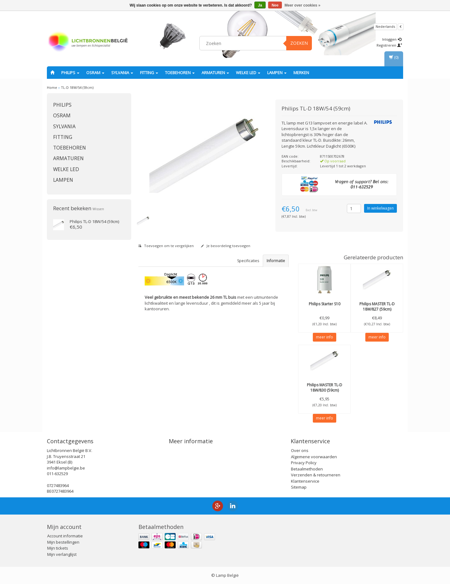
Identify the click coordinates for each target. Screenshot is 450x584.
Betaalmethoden (307, 469)
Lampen (277, 72)
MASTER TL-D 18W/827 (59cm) (377, 306)
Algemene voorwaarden (314, 457)
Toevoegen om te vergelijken (166, 245)
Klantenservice (305, 481)
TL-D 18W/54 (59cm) (77, 87)
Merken (301, 72)
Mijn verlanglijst (62, 554)
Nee (275, 5)
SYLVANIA (122, 72)
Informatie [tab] (276, 260)
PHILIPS (70, 72)
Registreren (389, 45)
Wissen (98, 208)
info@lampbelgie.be (66, 468)
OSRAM (95, 72)
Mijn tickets (57, 548)
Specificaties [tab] (248, 260)
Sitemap (299, 487)
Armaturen (215, 72)
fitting (149, 72)
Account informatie (65, 536)
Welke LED (248, 72)
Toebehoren (180, 72)
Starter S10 (324, 304)
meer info (324, 337)
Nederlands (385, 26)
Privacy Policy (304, 462)
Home (52, 87)
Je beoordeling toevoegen (225, 245)
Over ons (299, 450)
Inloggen (391, 39)
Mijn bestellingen (63, 542)
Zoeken (299, 43)
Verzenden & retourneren (315, 475)
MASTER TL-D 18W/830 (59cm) (324, 387)
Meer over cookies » (303, 5)
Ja (260, 5)
